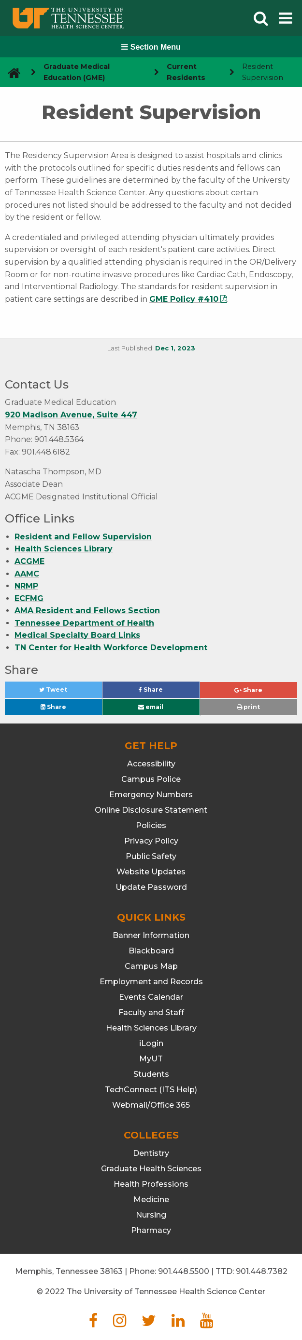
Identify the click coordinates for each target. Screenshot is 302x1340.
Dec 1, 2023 (175, 348)
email (150, 706)
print (248, 706)
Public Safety (151, 856)
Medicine (151, 1199)
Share (167, 692)
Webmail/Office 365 (151, 1105)
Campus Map (151, 966)
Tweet (64, 692)
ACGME (29, 561)
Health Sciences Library (63, 548)
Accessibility (151, 763)
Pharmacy (151, 1230)
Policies (151, 825)
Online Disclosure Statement (151, 810)
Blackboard (151, 950)
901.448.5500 (183, 1271)
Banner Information (151, 935)
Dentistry (151, 1153)
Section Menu (150, 47)
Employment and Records (151, 981)
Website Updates (151, 871)
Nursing (151, 1214)
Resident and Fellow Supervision (83, 536)
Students (151, 1074)
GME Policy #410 (183, 299)
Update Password (151, 887)
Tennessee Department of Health (84, 623)
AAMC (26, 573)
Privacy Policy (151, 840)
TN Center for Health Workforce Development (110, 647)
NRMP (26, 585)
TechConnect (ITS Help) (151, 1089)
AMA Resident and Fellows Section (87, 610)
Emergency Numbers (151, 794)
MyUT (151, 1058)
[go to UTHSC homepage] (10, 72)
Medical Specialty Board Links (77, 635)
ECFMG (28, 598)
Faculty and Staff (151, 1012)
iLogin (151, 1043)
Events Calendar (151, 997)
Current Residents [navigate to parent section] (186, 72)
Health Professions (151, 1184)
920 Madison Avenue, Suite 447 (71, 414)
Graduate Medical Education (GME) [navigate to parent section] (76, 72)
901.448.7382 (262, 1271)
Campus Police (151, 779)
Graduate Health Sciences (151, 1168)
